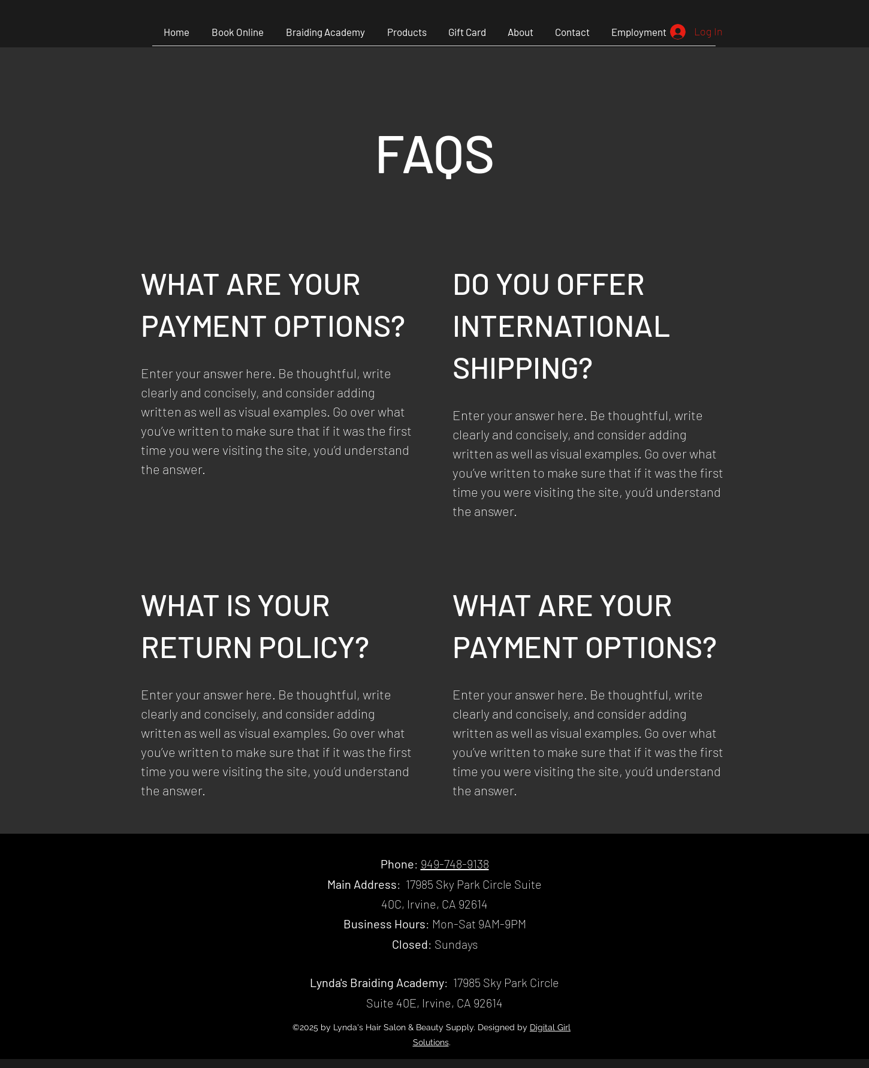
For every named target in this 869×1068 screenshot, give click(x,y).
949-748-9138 (455, 863)
